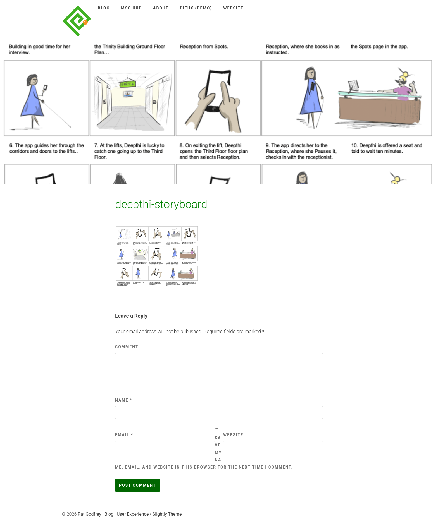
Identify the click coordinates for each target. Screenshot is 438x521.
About (161, 8)
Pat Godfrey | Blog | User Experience (113, 514)
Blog (104, 8)
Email (124, 435)
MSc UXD (131, 8)
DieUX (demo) (196, 8)
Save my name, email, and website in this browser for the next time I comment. (204, 453)
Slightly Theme (167, 514)
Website (233, 8)
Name (123, 400)
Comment (127, 347)
